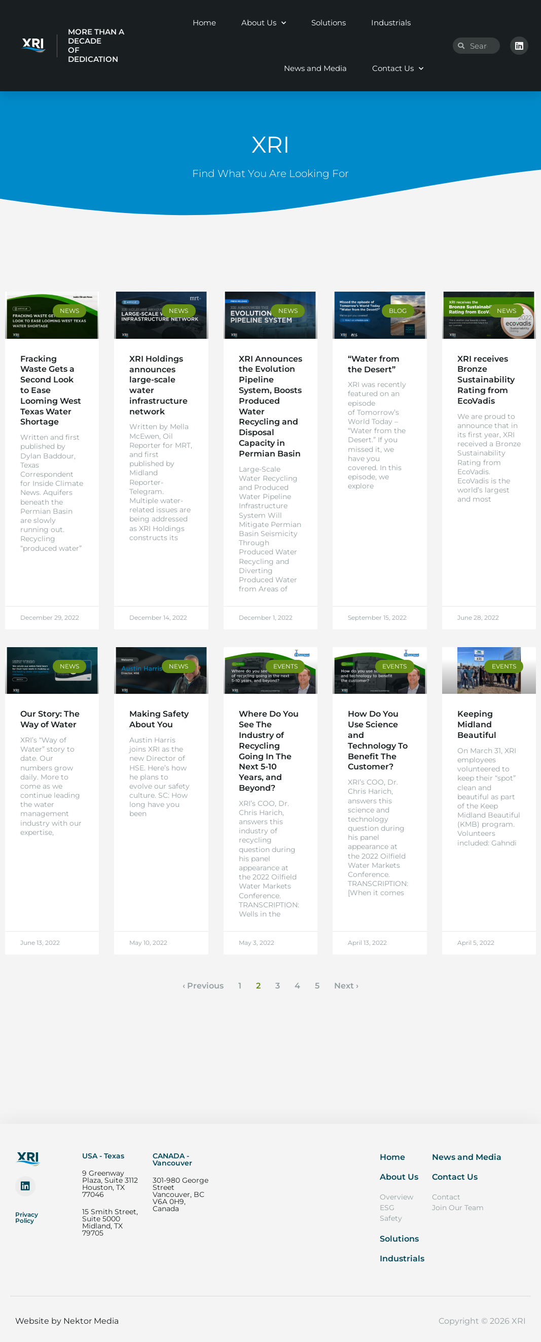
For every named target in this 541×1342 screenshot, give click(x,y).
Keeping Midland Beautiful (476, 724)
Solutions (328, 22)
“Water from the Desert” (374, 364)
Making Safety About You (159, 719)
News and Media (315, 68)
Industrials (391, 22)
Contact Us (397, 69)
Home (204, 22)
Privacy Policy (26, 1217)
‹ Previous (203, 986)
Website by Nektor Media (67, 1321)
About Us (263, 23)
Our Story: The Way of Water (50, 719)
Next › (346, 986)
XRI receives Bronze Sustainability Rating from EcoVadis (486, 380)
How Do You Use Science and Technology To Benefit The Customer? (378, 740)
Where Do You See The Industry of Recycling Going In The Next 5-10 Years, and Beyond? (269, 751)
